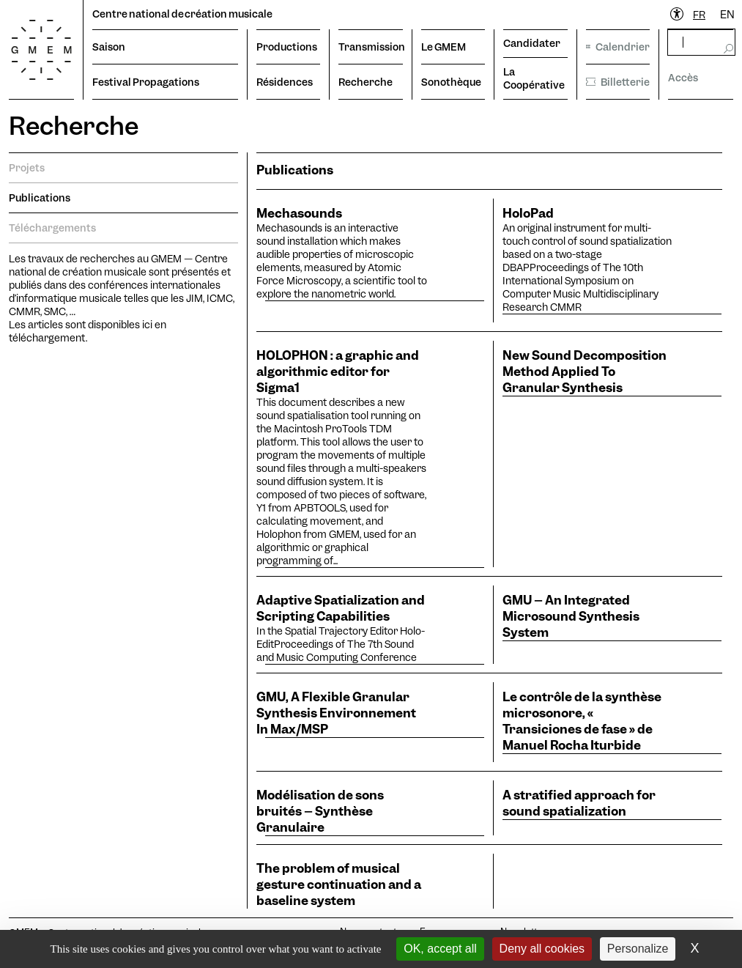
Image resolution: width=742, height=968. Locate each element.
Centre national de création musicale (182, 14)
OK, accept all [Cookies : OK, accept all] (440, 948)
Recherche (365, 82)
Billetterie (618, 82)
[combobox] (699, 15)
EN (727, 14)
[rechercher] (701, 42)
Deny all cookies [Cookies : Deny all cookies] (542, 948)
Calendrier (618, 46)
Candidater (531, 43)
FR (699, 14)
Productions (286, 46)
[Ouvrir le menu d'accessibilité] (677, 14)
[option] (727, 15)
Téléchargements (52, 227)
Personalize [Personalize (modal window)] (638, 948)
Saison (108, 46)
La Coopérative (534, 78)
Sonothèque (451, 82)
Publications (39, 197)
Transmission (370, 46)
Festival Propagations (145, 82)
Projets (27, 167)
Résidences (284, 82)
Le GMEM (443, 46)
